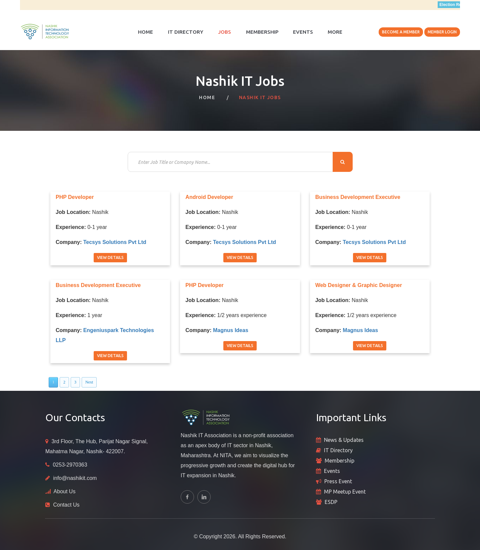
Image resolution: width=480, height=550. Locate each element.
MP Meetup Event (345, 492)
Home (145, 32)
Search (343, 162)
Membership (262, 32)
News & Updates (344, 440)
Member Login (442, 32)
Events (303, 32)
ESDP (331, 502)
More (335, 32)
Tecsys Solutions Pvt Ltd (114, 242)
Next (89, 382)
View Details (110, 257)
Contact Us (66, 505)
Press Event (338, 481)
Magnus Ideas (230, 330)
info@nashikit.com (75, 478)
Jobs (224, 32)
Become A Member (401, 32)
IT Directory (185, 32)
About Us (65, 491)
